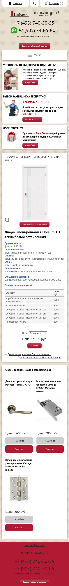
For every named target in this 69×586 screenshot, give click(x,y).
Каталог (17, 3)
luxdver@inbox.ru (34, 545)
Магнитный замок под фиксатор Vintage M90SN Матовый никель (48, 386)
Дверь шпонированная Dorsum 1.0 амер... (39, 357)
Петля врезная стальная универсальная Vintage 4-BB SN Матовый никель (18, 465)
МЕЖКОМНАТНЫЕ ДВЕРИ (18, 156)
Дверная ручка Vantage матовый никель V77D (18, 383)
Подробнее (30, 82)
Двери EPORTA (41, 156)
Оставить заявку (32, 119)
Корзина (54, 3)
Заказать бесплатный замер (34, 224)
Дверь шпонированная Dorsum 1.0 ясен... (29, 354)
